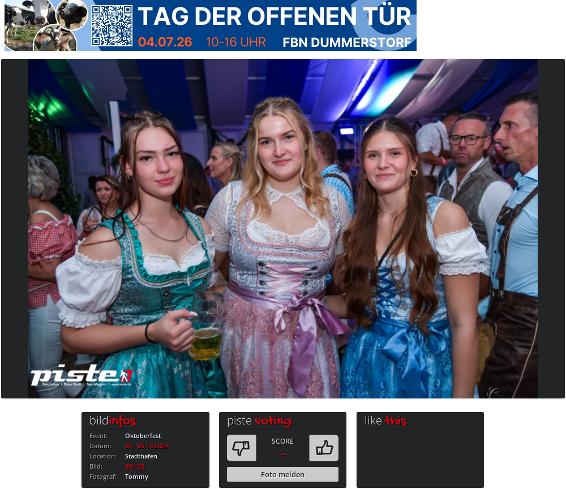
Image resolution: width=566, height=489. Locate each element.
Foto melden (283, 474)
